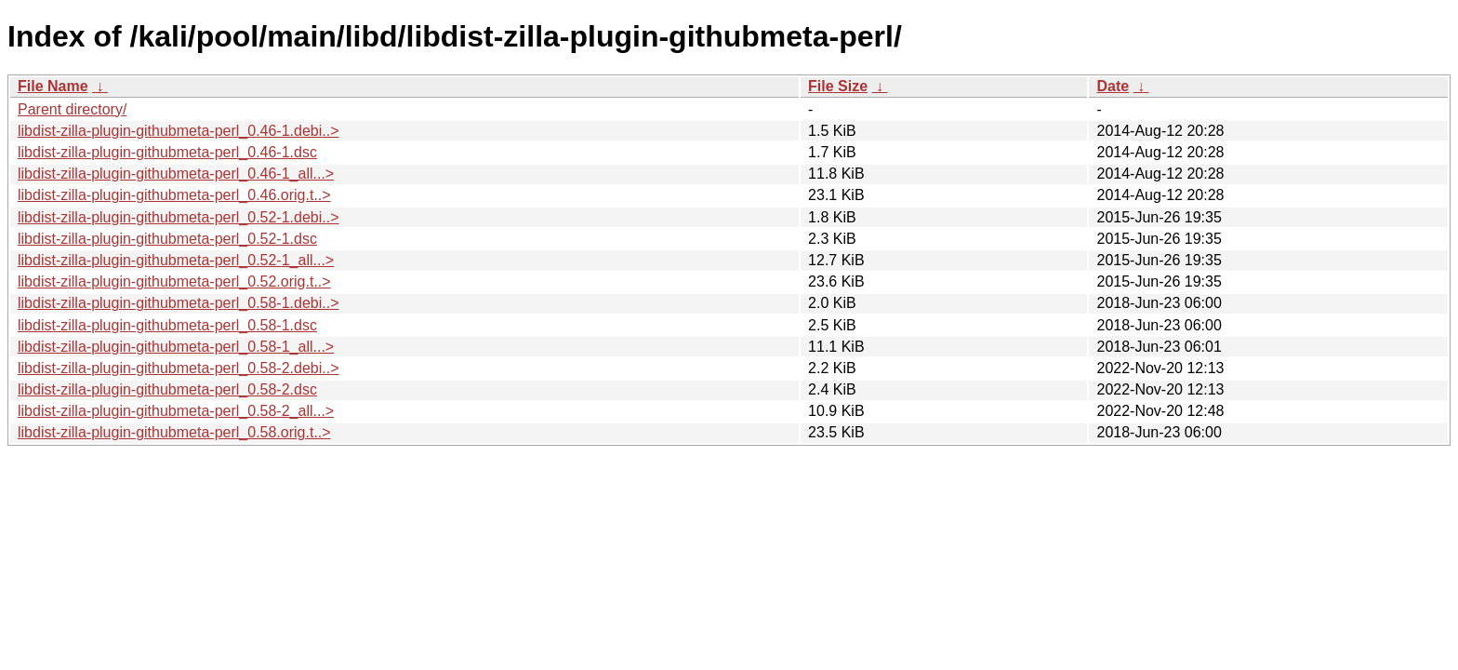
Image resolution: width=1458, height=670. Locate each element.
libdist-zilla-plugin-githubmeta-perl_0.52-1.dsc (167, 239)
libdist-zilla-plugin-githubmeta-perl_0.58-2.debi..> (178, 368)
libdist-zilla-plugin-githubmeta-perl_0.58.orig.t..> (174, 432)
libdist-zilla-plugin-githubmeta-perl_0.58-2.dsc (167, 389)
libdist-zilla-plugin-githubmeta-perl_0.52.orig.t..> (174, 281)
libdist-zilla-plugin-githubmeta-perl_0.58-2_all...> (176, 411)
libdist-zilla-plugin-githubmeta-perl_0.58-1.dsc (167, 325)
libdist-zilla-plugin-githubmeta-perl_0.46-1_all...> (176, 173)
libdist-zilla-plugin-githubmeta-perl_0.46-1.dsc (167, 152)
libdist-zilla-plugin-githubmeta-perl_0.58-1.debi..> (178, 303)
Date (1112, 86)
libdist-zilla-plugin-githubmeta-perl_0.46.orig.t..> (174, 195)
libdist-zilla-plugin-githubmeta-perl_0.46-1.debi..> (178, 131)
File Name (53, 86)
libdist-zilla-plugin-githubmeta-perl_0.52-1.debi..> (178, 217)
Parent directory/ (72, 109)
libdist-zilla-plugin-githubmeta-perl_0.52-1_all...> (176, 260)
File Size (838, 86)
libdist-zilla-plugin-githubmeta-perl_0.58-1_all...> (176, 347)
